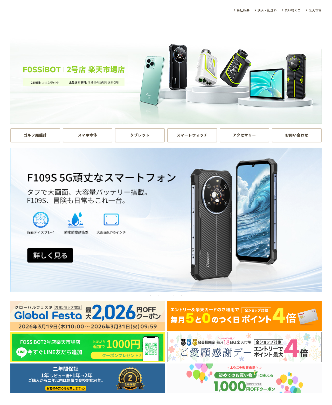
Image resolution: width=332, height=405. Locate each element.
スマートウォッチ (192, 135)
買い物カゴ (293, 10)
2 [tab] (158, 295)
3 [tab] (166, 295)
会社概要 (243, 10)
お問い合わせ (296, 135)
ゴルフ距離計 (35, 135)
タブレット (140, 135)
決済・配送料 (267, 10)
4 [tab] (173, 295)
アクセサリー (244, 135)
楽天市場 (315, 10)
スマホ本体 (87, 135)
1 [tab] (150, 295)
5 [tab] (181, 295)
